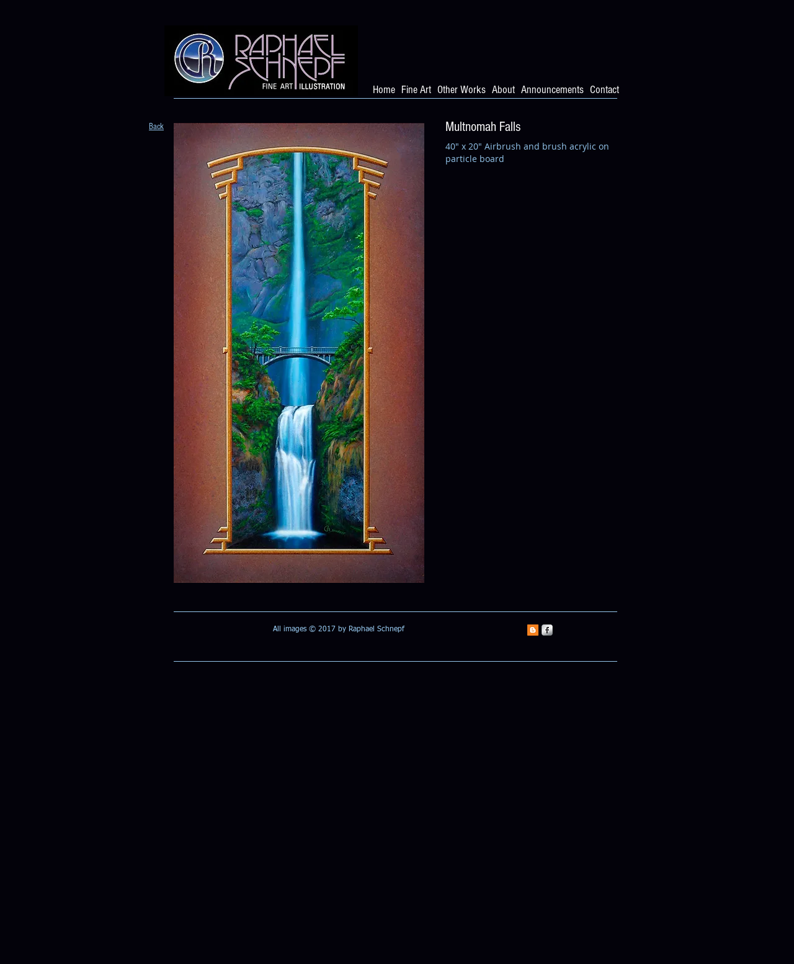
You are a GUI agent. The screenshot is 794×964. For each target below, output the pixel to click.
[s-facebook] (547, 630)
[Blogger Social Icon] (532, 630)
